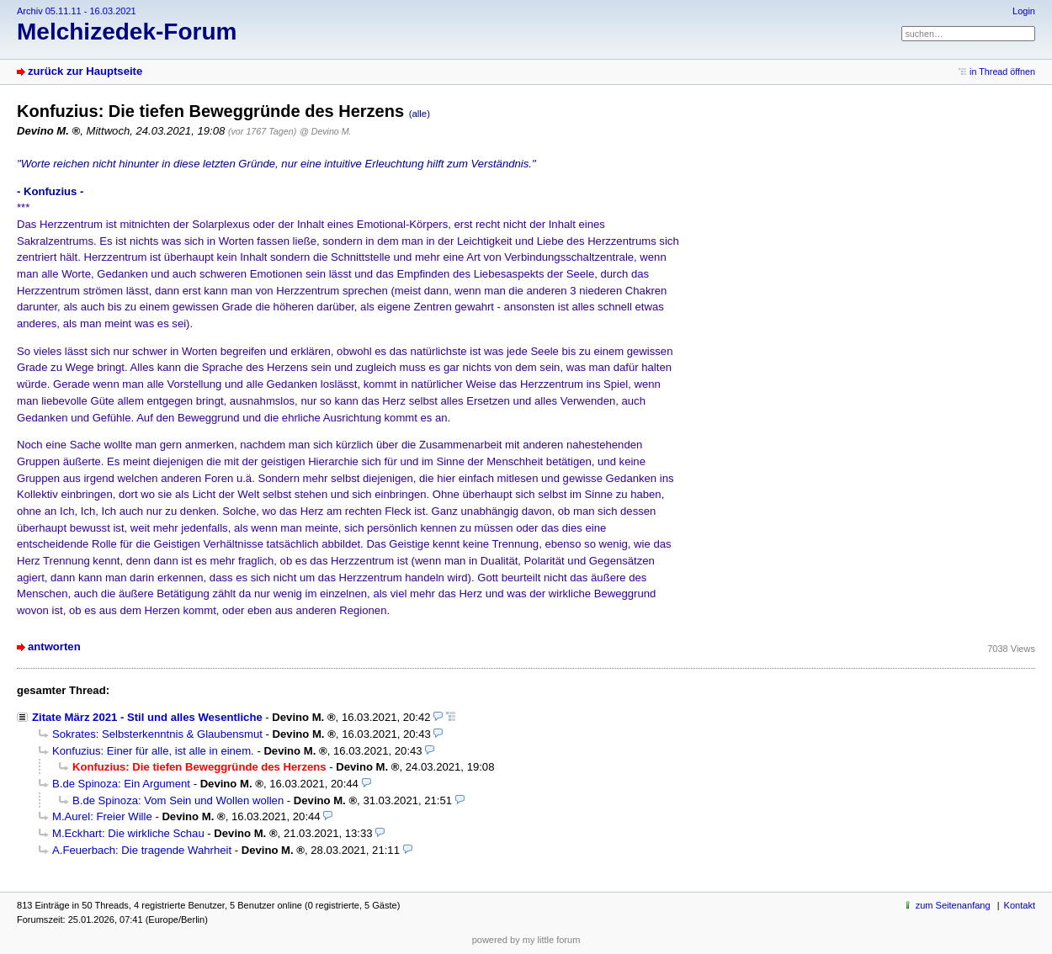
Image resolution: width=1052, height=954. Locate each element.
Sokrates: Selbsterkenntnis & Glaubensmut (157, 734)
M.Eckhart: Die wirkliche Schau (128, 833)
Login (1023, 11)
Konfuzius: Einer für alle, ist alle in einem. (153, 751)
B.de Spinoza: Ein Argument (121, 783)
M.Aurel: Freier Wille (102, 816)
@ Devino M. (325, 131)
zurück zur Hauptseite (85, 71)
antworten (54, 646)
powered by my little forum (526, 940)
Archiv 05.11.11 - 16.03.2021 (76, 11)
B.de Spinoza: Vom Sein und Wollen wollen (178, 800)
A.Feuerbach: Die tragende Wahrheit (141, 850)
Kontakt (1019, 905)
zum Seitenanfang (953, 905)
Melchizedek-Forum (126, 32)
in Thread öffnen (1002, 71)
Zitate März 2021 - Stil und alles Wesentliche (147, 717)
